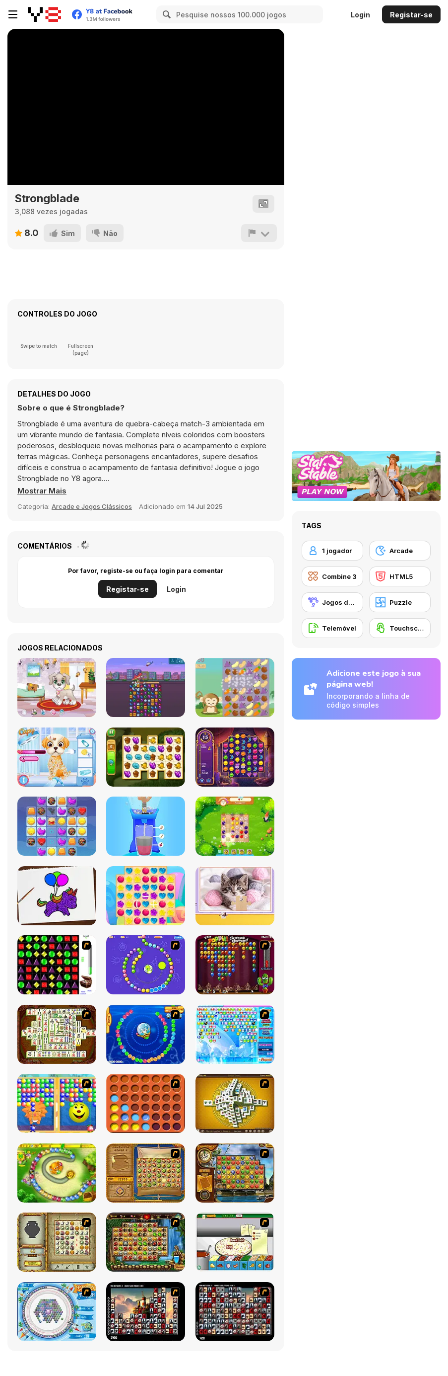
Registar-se (411, 14)
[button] (41, 491)
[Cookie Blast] (56, 826)
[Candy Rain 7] (145, 895)
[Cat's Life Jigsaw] (234, 895)
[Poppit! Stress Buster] (234, 964)
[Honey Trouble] (56, 1173)
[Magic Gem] (56, 1103)
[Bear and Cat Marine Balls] (145, 1034)
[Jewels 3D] (56, 964)
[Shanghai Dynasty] (56, 1034)
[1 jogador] (332, 551)
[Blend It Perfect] (145, 826)
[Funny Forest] (234, 687)
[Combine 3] (332, 576)
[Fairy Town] (56, 1311)
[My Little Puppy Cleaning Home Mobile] (56, 687)
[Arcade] (400, 551)
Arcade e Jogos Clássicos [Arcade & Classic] (92, 506)
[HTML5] (400, 576)
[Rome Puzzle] (145, 1242)
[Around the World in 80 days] (234, 1173)
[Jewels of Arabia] (234, 757)
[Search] (165, 14)
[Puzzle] (400, 602)
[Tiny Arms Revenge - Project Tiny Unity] (145, 687)
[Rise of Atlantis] (145, 1173)
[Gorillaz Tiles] (234, 1311)
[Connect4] (145, 1103)
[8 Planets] (145, 964)
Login (360, 14)
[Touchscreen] (400, 628)
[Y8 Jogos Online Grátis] (44, 14)
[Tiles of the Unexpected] (145, 1311)
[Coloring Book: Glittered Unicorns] (56, 895)
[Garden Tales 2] (234, 826)
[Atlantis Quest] (56, 1242)
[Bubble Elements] (234, 1034)
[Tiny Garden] (145, 757)
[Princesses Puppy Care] (56, 757)
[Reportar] (259, 233)
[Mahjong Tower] (234, 1103)
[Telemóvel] (332, 628)
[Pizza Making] (234, 1242)
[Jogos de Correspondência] (332, 602)
